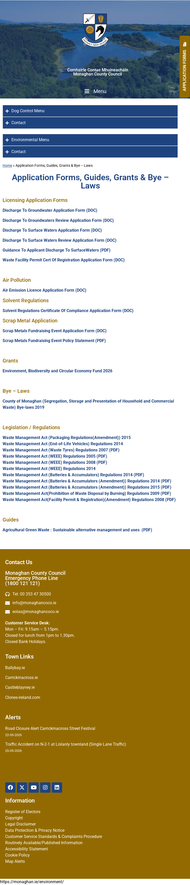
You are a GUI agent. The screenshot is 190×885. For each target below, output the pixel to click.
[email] (95, 603)
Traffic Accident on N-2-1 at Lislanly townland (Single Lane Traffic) (65, 744)
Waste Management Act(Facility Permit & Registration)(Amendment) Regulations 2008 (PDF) (89, 499)
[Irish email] (95, 612)
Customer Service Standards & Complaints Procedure (53, 836)
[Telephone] (95, 594)
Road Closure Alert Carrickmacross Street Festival (50, 728)
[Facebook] (10, 787)
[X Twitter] (22, 787)
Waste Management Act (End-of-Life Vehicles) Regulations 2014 (63, 443)
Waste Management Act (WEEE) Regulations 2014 (49, 468)
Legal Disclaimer (20, 824)
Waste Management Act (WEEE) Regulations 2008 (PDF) (55, 462)
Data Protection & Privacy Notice (34, 830)
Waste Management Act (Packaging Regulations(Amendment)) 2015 (67, 437)
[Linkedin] (57, 787)
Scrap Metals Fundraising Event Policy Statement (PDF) (54, 340)
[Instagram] (45, 787)
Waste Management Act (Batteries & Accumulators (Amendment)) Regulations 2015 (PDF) (87, 487)
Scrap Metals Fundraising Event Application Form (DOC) (55, 330)
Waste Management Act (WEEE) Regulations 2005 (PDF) (55, 456)
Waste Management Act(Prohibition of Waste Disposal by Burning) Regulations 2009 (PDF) (87, 493)
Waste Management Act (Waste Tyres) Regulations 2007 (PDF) (61, 450)
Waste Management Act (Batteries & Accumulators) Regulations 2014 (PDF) (73, 474)
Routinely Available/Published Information (44, 842)
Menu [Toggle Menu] (95, 91)
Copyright (14, 817)
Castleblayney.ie (20, 687)
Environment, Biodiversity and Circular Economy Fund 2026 (57, 370)
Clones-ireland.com (22, 697)
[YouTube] (33, 787)
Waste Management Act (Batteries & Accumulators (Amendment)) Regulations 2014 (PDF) (87, 481)
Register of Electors (22, 811)
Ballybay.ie (15, 667)
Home (7, 165)
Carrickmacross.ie (21, 677)
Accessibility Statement (26, 848)
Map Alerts (15, 861)
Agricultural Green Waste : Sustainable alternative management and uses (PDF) (78, 529)
